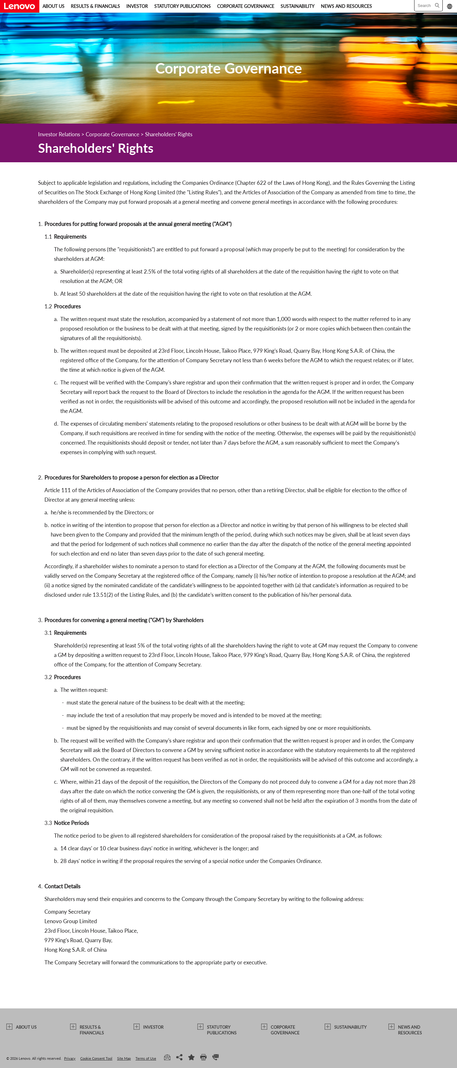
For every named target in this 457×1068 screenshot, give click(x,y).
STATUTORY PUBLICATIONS (182, 6)
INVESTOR (137, 6)
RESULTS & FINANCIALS (95, 6)
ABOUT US (53, 6)
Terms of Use (146, 1058)
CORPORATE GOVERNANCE (245, 6)
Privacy (70, 1058)
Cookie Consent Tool (96, 1058)
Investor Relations (59, 134)
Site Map (124, 1058)
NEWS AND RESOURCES (346, 6)
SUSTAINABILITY (298, 6)
